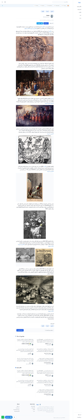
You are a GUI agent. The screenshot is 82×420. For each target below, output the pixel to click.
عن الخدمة (17, 407)
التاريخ (52, 11)
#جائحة (52, 98)
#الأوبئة (43, 26)
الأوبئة (43, 11)
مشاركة (51, 23)
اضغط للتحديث (20, 330)
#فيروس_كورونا (33, 28)
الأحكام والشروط (16, 411)
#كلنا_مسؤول (27, 28)
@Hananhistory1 (46, 16)
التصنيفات (33, 407)
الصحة (47, 11)
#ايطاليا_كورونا (51, 103)
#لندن (45, 166)
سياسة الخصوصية (16, 409)
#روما (46, 103)
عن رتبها (18, 406)
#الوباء (50, 31)
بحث (34, 411)
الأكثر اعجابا (33, 406)
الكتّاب (34, 409)
